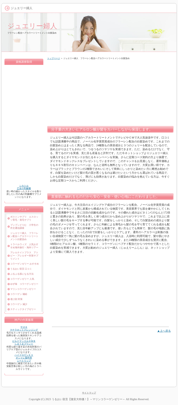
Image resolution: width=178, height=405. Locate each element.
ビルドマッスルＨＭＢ (24, 341)
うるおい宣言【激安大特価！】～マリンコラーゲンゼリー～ (88, 399)
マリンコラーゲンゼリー (23, 289)
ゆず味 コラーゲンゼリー (24, 284)
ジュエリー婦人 (32, 26)
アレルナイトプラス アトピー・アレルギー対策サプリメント (24, 255)
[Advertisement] (110, 92)
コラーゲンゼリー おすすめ (24, 263)
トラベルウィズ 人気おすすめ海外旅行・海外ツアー (24, 246)
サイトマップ (89, 392)
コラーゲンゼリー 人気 (22, 279)
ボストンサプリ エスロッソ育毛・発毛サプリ (24, 218)
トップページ (53, 58)
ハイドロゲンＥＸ (24, 355)
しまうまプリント (24, 343)
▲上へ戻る (164, 330)
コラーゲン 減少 (18, 304)
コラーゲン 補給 (18, 294)
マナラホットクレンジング (24, 329)
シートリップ (24, 360)
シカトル (24, 185)
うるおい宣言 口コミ (21, 268)
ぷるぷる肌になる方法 (22, 274)
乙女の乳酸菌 (24, 188)
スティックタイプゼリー (23, 309)
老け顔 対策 (16, 299)
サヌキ (23, 327)
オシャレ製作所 (24, 357)
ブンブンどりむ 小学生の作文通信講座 (24, 226)
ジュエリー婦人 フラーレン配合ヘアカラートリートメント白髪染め (24, 236)
